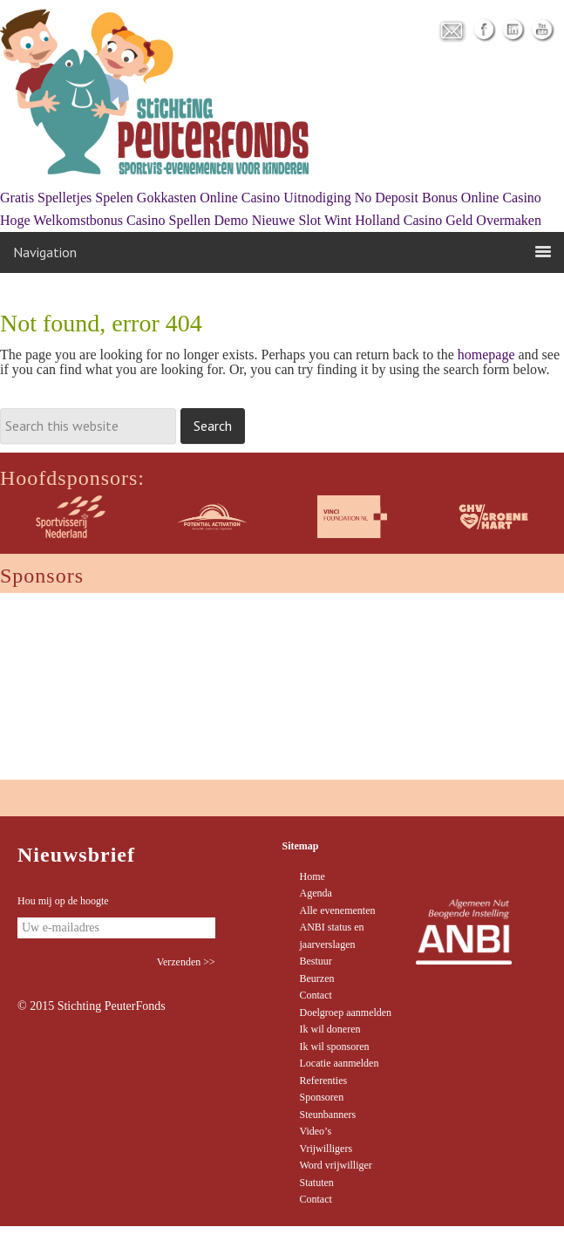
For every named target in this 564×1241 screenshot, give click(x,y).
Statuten (317, 1182)
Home (312, 876)
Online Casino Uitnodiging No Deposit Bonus (329, 197)
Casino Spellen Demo (187, 220)
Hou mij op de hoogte (63, 901)
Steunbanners (328, 1114)
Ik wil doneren (330, 1029)
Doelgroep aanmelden (346, 1012)
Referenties (324, 1080)
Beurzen (317, 978)
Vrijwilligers (326, 1148)
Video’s (316, 1131)
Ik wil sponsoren (335, 1046)
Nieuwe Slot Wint (302, 220)
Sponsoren (322, 1097)
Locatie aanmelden (339, 1063)
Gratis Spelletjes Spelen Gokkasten (98, 197)
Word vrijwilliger (336, 1165)
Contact (316, 995)
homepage (486, 354)
